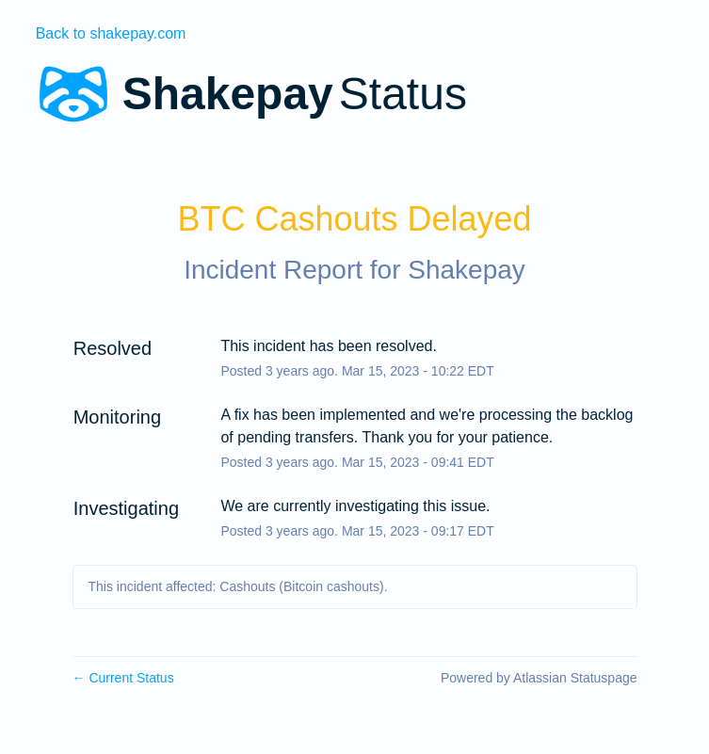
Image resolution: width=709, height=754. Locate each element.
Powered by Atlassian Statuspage (539, 677)
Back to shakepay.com (111, 33)
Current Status (123, 677)
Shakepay (466, 269)
